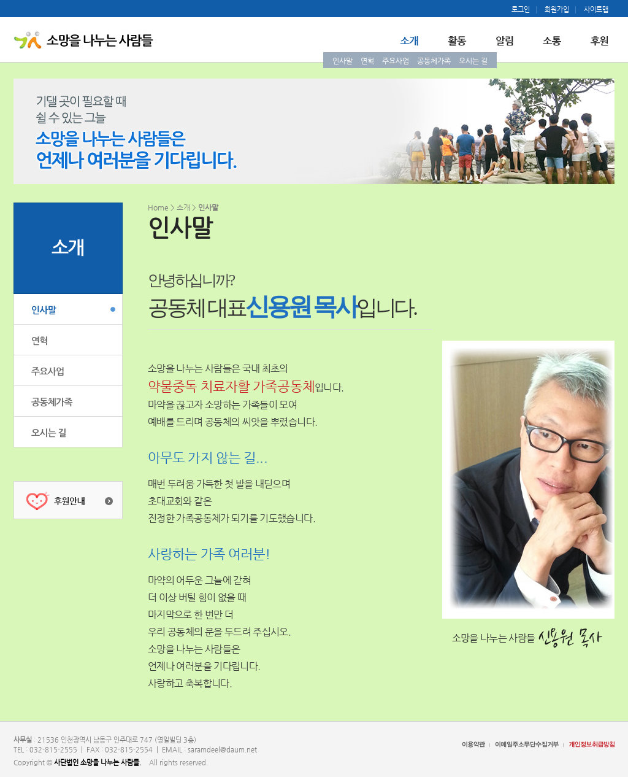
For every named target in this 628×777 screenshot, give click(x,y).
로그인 (520, 10)
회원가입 (557, 10)
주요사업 (395, 60)
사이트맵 (596, 10)
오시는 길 (473, 60)
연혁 (367, 60)
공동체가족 (434, 60)
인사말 (342, 60)
